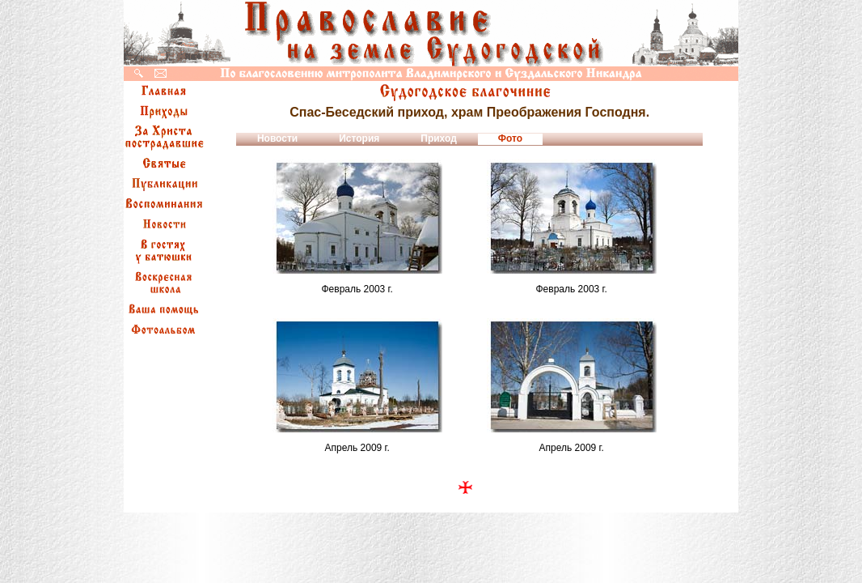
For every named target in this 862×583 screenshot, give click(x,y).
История (359, 138)
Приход (438, 138)
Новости (277, 138)
